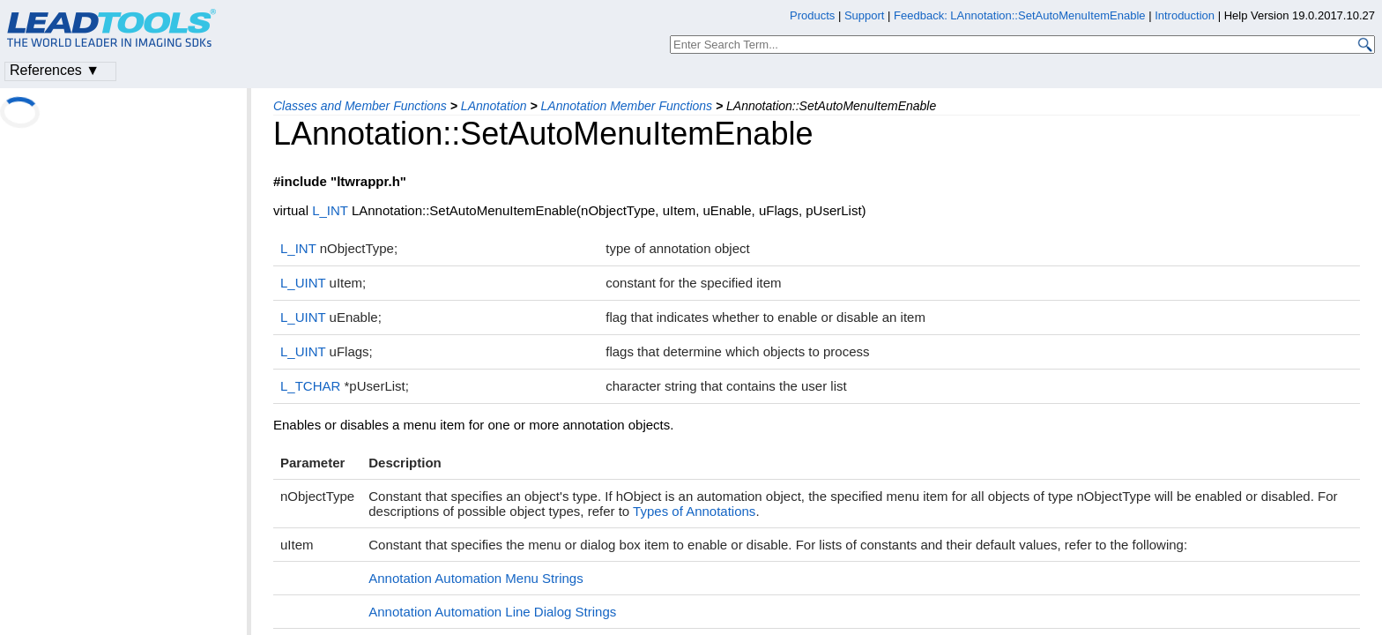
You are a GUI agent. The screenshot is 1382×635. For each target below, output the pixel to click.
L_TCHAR (310, 385)
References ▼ (55, 70)
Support (864, 15)
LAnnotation (494, 106)
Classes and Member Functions (360, 106)
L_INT (330, 210)
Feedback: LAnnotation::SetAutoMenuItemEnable (1019, 15)
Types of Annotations (694, 511)
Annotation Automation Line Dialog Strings (492, 611)
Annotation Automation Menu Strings (475, 578)
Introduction (1185, 15)
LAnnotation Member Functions (627, 106)
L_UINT (302, 282)
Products (812, 15)
